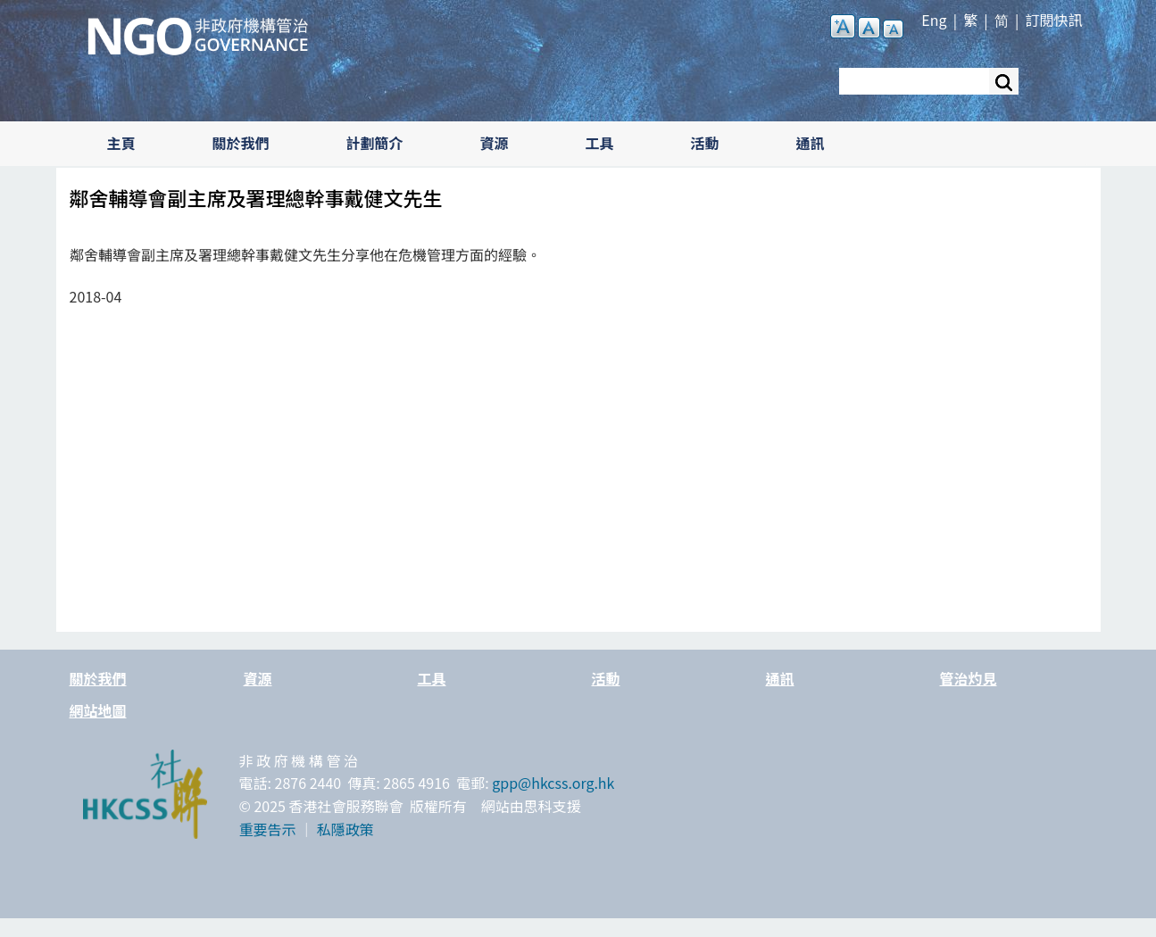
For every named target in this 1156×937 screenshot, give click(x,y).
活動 (705, 142)
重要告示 (267, 829)
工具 (600, 142)
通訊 (810, 142)
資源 (494, 142)
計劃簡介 (374, 142)
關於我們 (241, 142)
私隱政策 (345, 829)
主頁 (121, 142)
